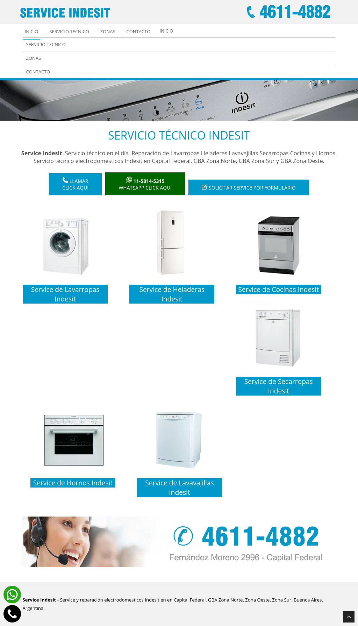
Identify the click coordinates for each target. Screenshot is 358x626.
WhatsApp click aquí (145, 184)
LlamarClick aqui (75, 184)
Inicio (31, 31)
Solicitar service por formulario (248, 187)
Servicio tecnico (69, 31)
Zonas (107, 31)
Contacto (139, 31)
